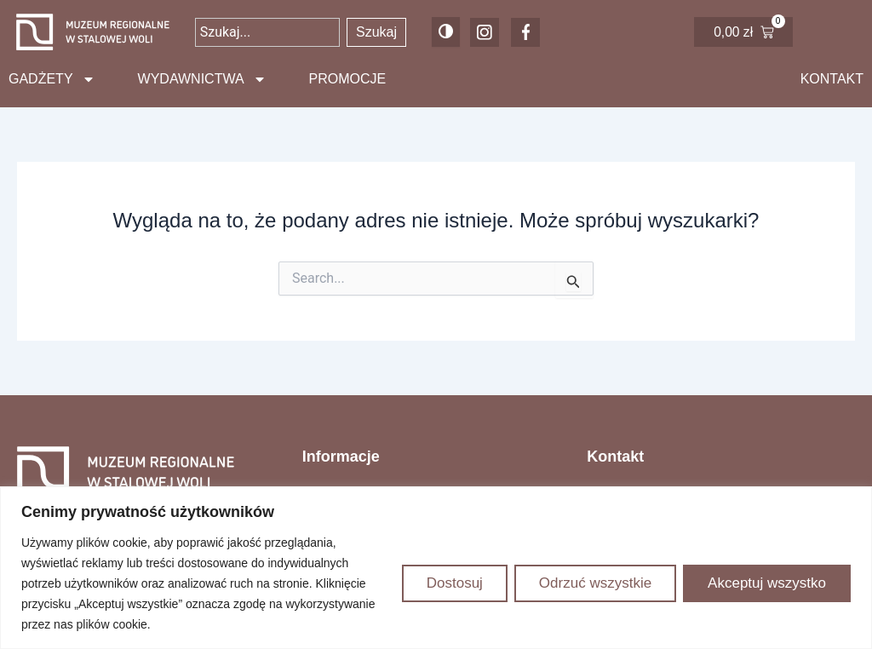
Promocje (348, 79)
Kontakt (831, 79)
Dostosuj (455, 583)
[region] (436, 567)
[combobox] (267, 32)
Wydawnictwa (202, 79)
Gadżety (52, 79)
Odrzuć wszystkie (595, 583)
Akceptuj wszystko (767, 583)
